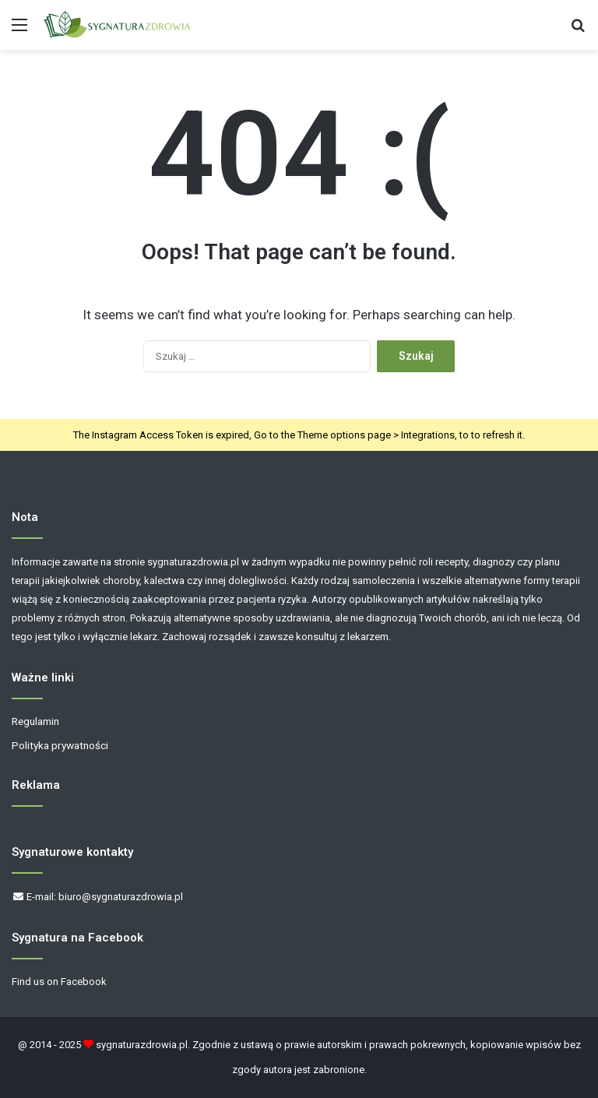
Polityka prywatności (60, 745)
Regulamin (35, 721)
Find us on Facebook (59, 981)
